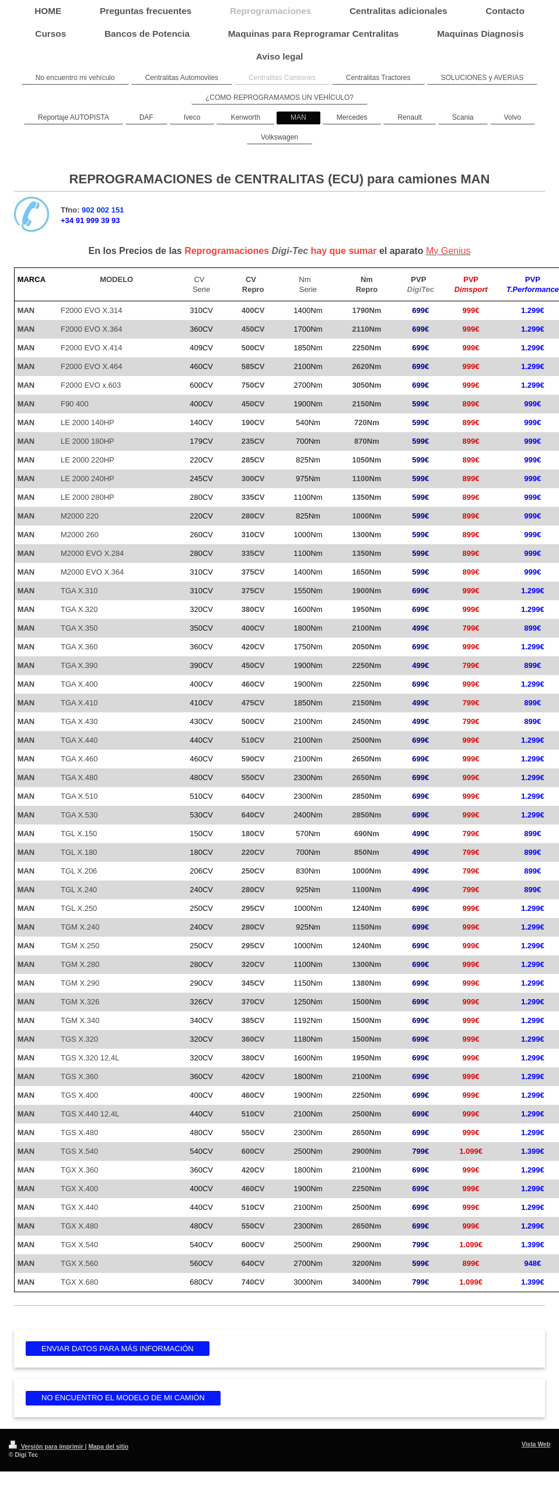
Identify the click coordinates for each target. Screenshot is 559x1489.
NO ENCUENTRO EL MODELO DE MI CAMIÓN (123, 1397)
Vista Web (536, 1444)
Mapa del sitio (108, 1446)
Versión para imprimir (47, 1446)
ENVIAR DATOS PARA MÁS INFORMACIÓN (117, 1348)
